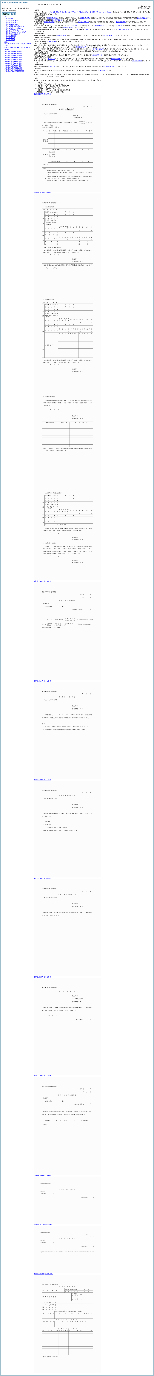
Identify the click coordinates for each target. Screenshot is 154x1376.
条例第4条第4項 (98, 26)
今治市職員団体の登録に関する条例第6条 (80, 12)
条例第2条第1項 (52, 18)
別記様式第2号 (121, 22)
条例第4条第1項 (85, 18)
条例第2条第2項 (49, 22)
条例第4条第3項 (83, 22)
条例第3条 (76, 26)
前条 (87, 29)
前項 (76, 29)
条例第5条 (51, 59)
